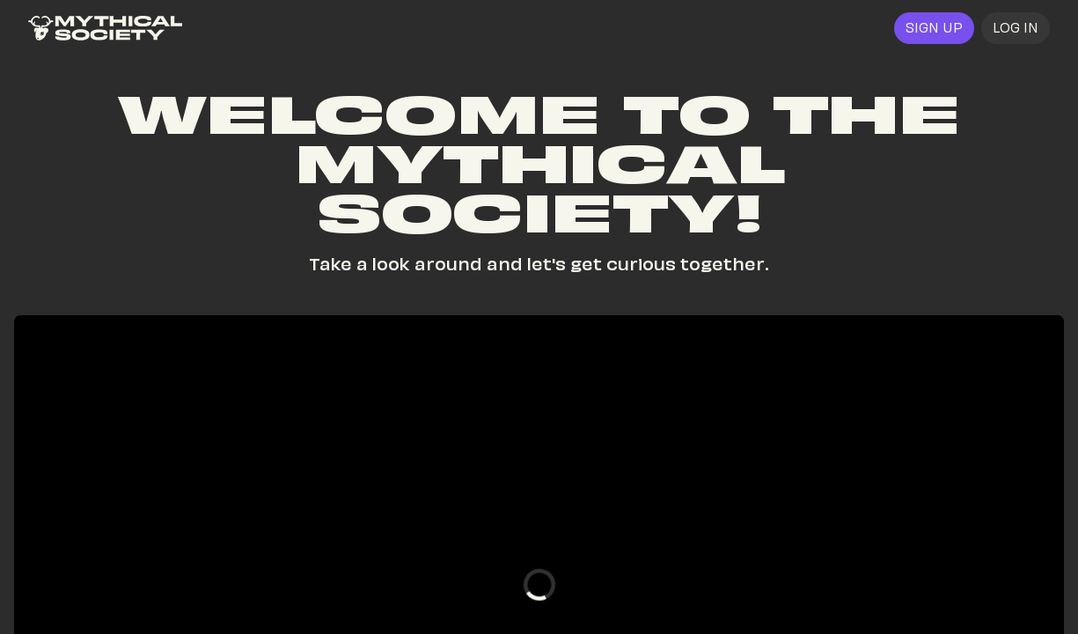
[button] (1015, 28)
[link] (105, 28)
